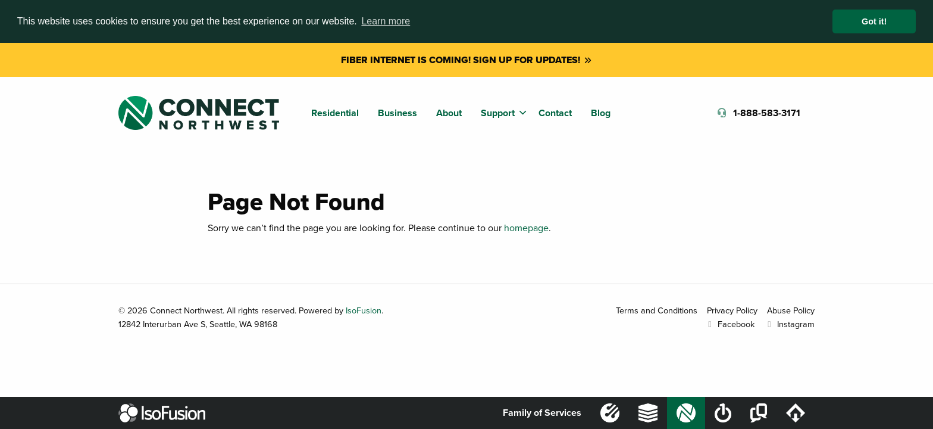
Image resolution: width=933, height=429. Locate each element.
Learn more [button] (385, 21)
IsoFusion (363, 310)
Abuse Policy (791, 310)
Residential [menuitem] (335, 113)
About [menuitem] (449, 113)
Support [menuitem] (498, 113)
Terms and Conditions (656, 310)
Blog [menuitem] (600, 113)
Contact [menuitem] (555, 113)
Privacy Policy (732, 310)
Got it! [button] (874, 21)
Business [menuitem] (397, 113)
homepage (526, 227)
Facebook (729, 324)
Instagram (789, 324)
